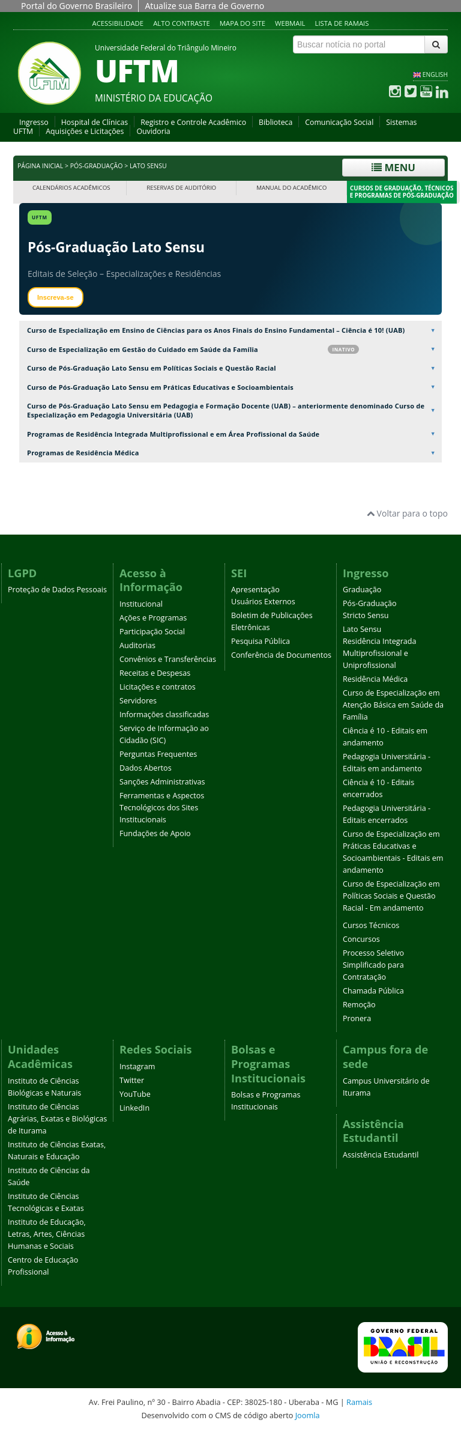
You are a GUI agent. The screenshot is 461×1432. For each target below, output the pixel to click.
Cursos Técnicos (371, 925)
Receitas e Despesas (154, 673)
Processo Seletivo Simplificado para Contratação (373, 965)
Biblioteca (275, 122)
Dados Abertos (145, 768)
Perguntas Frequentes (158, 754)
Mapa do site (242, 23)
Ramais (359, 1402)
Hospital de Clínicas (94, 122)
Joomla (307, 1415)
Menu (393, 167)
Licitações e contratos (157, 687)
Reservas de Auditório (181, 188)
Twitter (131, 1080)
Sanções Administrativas (162, 782)
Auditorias (137, 645)
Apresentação (255, 589)
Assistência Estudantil (380, 1155)
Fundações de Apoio (155, 833)
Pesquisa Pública (260, 641)
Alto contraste (181, 23)
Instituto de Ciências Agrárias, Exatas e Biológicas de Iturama (57, 1119)
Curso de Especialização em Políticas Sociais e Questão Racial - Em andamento (391, 896)
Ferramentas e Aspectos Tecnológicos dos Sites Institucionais (161, 807)
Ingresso (34, 122)
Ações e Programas (153, 618)
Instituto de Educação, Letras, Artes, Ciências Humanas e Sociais (47, 1234)
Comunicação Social (339, 122)
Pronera (357, 1018)
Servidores (138, 701)
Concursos (361, 939)
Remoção (359, 1005)
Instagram (137, 1066)
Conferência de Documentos (281, 655)
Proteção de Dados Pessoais (57, 589)
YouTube (135, 1094)
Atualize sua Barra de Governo (204, 5)
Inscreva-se (55, 297)
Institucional (141, 604)
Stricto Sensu (366, 615)
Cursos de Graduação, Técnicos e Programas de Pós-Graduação (402, 191)
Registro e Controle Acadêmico (193, 122)
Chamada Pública (373, 991)
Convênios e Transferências (167, 659)
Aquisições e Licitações (85, 131)
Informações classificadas (164, 714)
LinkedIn (134, 1108)
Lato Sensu (362, 629)
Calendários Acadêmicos (71, 188)
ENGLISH (435, 74)
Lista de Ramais (342, 23)
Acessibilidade (118, 23)
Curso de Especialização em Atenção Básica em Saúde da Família (393, 705)
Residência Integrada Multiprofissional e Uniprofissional (380, 653)
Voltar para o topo (407, 513)
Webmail (290, 23)
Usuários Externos (263, 601)
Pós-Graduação (96, 166)
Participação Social (152, 631)
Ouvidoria (153, 131)
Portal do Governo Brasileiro (76, 5)
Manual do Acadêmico (291, 188)
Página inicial (40, 166)
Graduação (362, 589)
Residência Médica (375, 679)
